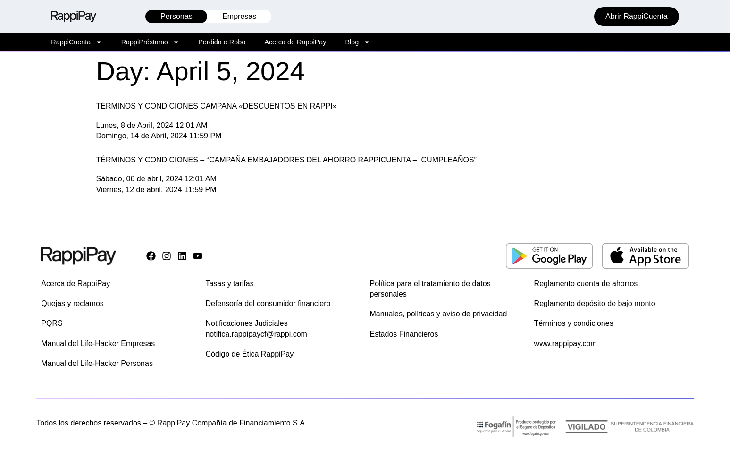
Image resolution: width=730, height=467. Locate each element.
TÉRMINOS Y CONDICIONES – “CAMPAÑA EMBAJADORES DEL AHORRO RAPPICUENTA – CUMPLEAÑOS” (286, 160)
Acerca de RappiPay (295, 42)
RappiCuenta (76, 42)
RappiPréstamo (150, 42)
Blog (357, 42)
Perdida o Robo (221, 42)
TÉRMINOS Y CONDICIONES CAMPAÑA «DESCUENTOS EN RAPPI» (216, 106)
